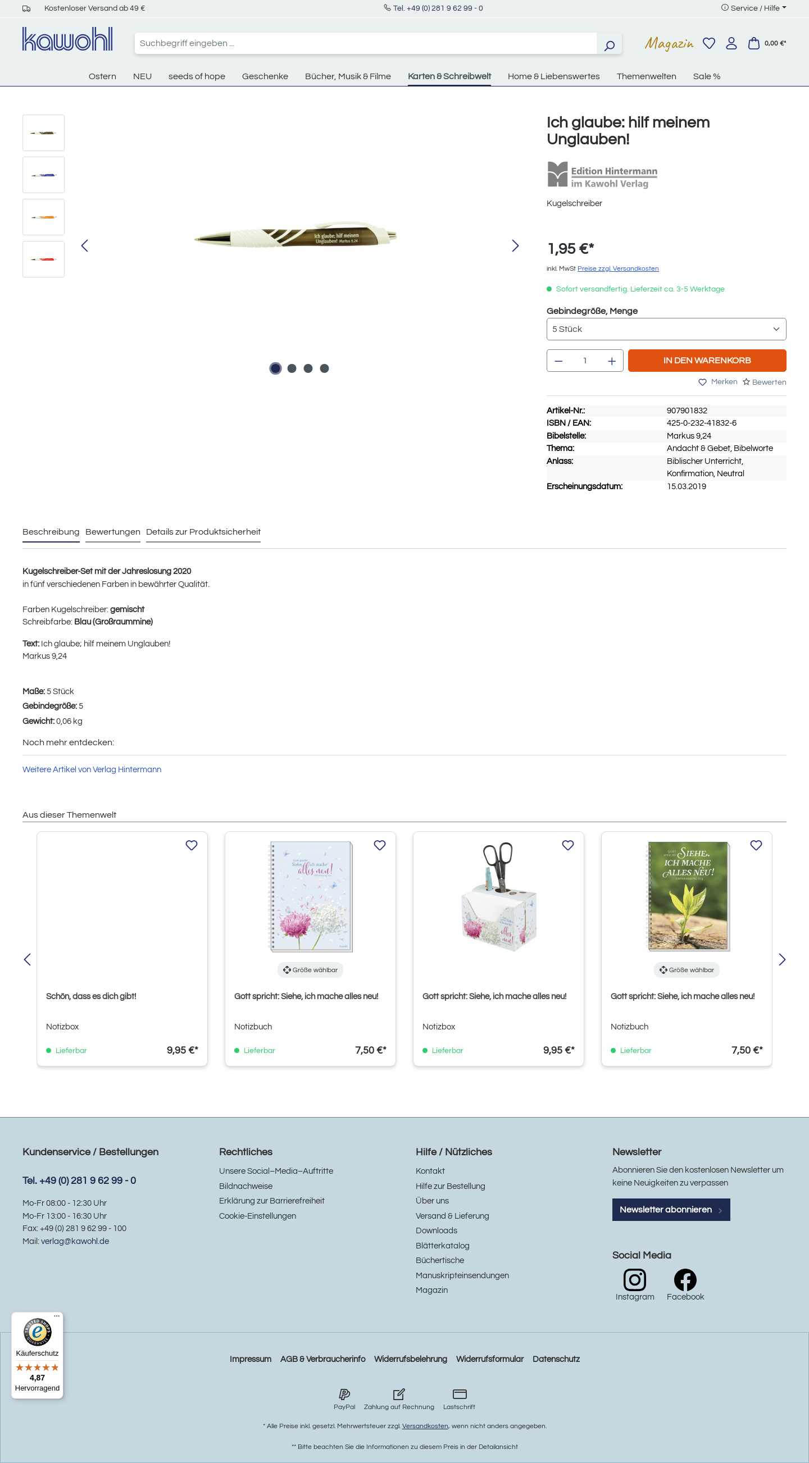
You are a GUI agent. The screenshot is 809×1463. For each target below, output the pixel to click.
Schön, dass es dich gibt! (91, 996)
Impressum (250, 1359)
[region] (273, 247)
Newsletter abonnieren (671, 1209)
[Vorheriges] (84, 246)
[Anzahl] (585, 360)
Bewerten (769, 382)
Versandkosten (425, 1426)
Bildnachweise (245, 1186)
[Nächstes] (515, 246)
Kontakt (430, 1171)
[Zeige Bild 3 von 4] (307, 368)
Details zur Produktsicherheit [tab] (203, 531)
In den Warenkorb (707, 360)
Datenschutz (556, 1359)
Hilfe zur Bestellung (450, 1186)
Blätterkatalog (443, 1246)
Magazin (668, 42)
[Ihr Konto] (731, 43)
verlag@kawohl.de (75, 1241)
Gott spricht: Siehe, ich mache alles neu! (306, 996)
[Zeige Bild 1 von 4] (275, 368)
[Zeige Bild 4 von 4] (324, 368)
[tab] (51, 532)
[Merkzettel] (709, 43)
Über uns (432, 1201)
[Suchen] (609, 43)
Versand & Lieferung (452, 1216)
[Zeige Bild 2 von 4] (291, 368)
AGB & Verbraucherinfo (322, 1359)
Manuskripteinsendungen (462, 1275)
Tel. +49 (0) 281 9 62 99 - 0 (438, 8)
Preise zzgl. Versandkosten (618, 268)
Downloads (436, 1231)
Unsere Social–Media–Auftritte (276, 1171)
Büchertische (440, 1260)
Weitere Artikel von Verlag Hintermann (91, 769)
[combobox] (366, 43)
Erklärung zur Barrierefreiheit (272, 1201)
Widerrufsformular (490, 1359)
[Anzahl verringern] (558, 360)
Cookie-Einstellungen (257, 1216)
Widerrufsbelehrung (410, 1359)
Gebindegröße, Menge (592, 310)
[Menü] (56, 1318)
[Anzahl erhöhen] (612, 360)
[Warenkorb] (767, 43)
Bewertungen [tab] (112, 531)
